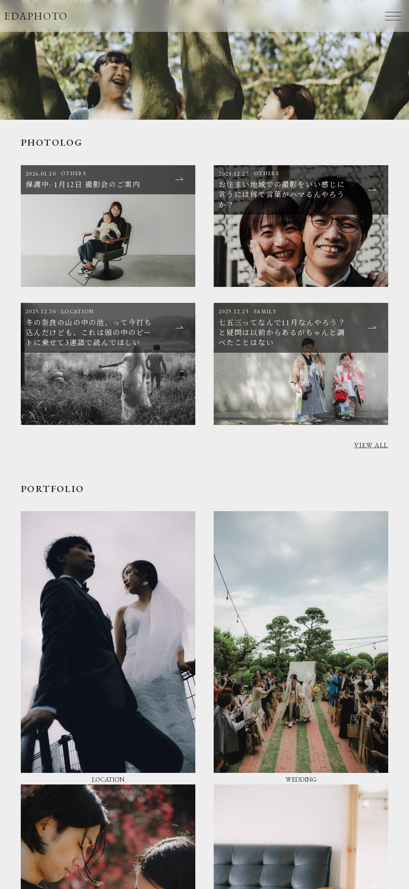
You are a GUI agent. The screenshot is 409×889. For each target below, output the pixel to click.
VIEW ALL (371, 445)
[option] (204, 60)
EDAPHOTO (36, 16)
